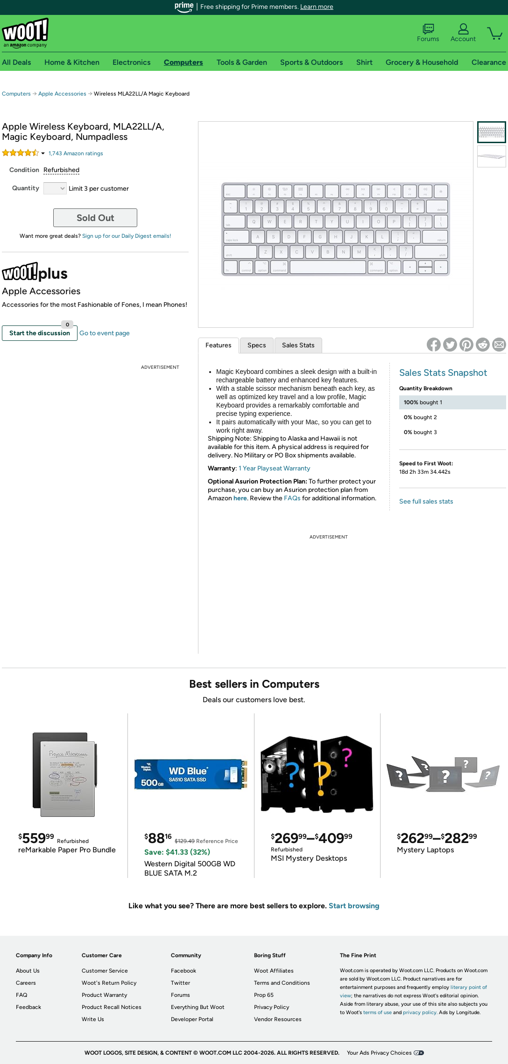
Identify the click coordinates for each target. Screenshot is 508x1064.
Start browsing (354, 905)
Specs (256, 345)
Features (218, 345)
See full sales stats (426, 501)
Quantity (25, 188)
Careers (26, 983)
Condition (24, 170)
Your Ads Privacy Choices (379, 1053)
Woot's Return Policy (109, 983)
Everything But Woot (198, 1007)
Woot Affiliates (274, 970)
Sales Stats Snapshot (443, 372)
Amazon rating (76, 153)
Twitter (180, 983)
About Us (28, 970)
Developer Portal (192, 1019)
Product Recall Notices (111, 1007)
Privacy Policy (271, 1007)
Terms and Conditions (282, 983)
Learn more (316, 7)
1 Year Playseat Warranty (274, 468)
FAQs (292, 498)
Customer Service (105, 970)
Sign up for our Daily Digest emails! (126, 236)
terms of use (377, 1012)
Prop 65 (264, 995)
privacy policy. (420, 1012)
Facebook (183, 970)
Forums (428, 33)
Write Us (93, 1019)
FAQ (21, 995)
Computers (16, 93)
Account (463, 33)
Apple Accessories (62, 93)
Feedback (28, 1007)
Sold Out (95, 217)
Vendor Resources (278, 1019)
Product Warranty (104, 995)
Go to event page (104, 333)
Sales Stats (298, 345)
